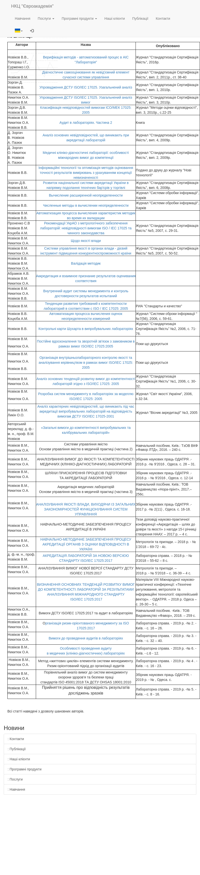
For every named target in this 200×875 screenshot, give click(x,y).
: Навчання (16, 789)
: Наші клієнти (19, 759)
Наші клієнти (114, 18)
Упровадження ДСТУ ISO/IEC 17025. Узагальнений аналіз (86, 87)
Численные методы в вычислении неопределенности (85, 205)
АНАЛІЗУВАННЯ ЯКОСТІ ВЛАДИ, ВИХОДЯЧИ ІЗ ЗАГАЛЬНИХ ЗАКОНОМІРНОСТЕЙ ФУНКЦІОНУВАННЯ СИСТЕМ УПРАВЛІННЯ (85, 509)
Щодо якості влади (86, 241)
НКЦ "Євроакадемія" (32, 6)
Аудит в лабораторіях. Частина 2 (86, 123)
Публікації (140, 18)
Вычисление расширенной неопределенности (86, 195)
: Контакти (16, 739)
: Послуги (15, 779)
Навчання (22, 18)
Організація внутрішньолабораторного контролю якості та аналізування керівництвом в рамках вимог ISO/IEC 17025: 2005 (86, 362)
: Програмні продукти (24, 769)
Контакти (163, 18)
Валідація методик (86, 263)
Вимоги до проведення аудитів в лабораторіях (86, 638)
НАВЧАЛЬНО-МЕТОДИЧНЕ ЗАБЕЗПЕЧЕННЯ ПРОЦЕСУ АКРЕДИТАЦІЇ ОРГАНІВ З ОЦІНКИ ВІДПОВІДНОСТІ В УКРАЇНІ (85, 544)
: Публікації (17, 749)
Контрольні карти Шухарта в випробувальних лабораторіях (86, 329)
